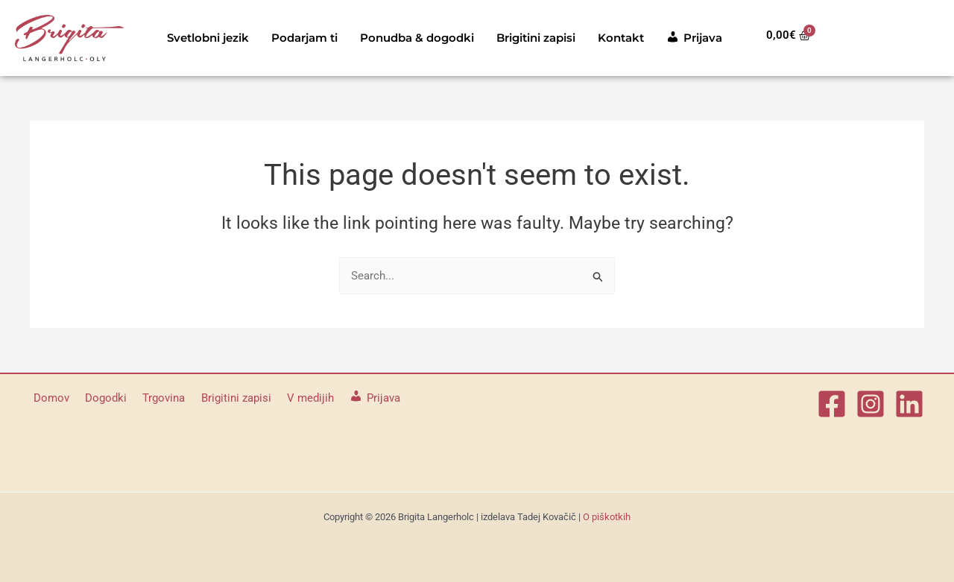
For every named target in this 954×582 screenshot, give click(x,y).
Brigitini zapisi (535, 38)
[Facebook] (832, 404)
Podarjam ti (304, 38)
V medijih (288, 398)
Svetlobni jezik (208, 38)
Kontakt (621, 38)
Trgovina (151, 398)
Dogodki (98, 398)
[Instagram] (870, 404)
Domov (48, 398)
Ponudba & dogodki (417, 38)
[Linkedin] (909, 404)
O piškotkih (607, 516)
